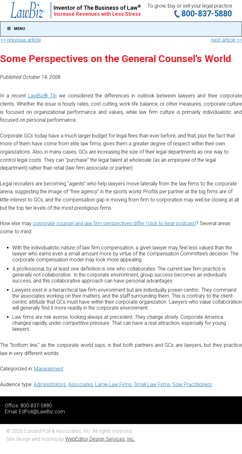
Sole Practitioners (192, 384)
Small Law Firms (152, 384)
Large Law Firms (113, 384)
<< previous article (20, 40)
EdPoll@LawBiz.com (42, 412)
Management (48, 369)
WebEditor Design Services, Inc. (100, 439)
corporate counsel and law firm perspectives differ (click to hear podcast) (114, 223)
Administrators (50, 384)
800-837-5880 (207, 13)
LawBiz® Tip (42, 96)
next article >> (226, 40)
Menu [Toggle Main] (16, 28)
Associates (80, 384)
